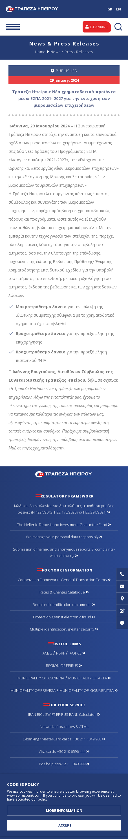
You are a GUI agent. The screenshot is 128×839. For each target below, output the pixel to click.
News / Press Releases (71, 51)
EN (118, 9)
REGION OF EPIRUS (64, 665)
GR (109, 9)
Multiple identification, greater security (64, 629)
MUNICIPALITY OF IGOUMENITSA (88, 690)
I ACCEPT (64, 825)
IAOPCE (77, 653)
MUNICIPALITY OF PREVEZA (33, 690)
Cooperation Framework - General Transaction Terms (64, 579)
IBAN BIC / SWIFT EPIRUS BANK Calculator (64, 714)
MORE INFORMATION (64, 810)
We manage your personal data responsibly (64, 536)
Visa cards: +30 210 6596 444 (64, 751)
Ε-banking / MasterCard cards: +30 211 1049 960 (64, 739)
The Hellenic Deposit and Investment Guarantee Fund (64, 524)
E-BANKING (96, 26)
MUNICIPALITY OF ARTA (89, 678)
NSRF (60, 653)
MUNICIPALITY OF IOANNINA (40, 678)
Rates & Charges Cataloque (64, 592)
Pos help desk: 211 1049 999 (64, 763)
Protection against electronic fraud (64, 617)
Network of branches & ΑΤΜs (64, 726)
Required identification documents (64, 604)
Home (40, 51)
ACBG (47, 653)
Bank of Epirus (35, 9)
